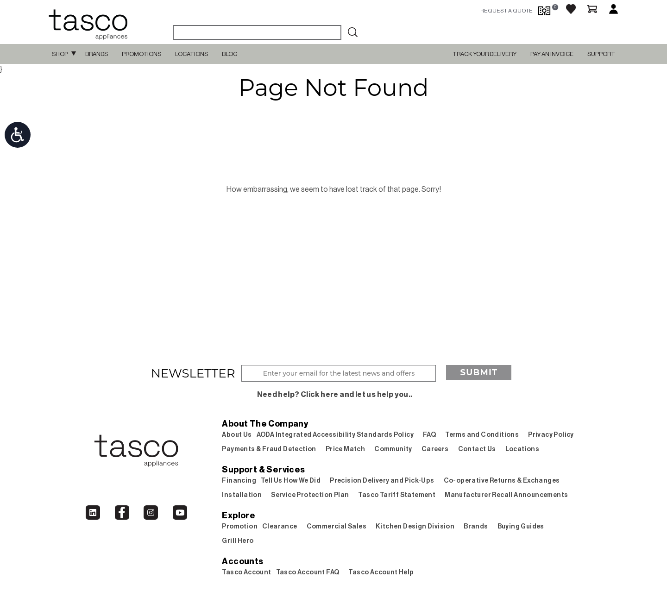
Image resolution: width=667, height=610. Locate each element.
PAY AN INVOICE (551, 54)
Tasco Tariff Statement (396, 495)
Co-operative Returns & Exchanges (502, 481)
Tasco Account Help (381, 572)
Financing (239, 481)
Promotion (240, 526)
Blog (230, 54)
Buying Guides (520, 526)
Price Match (345, 449)
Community (393, 449)
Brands (96, 54)
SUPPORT (601, 54)
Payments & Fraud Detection (269, 449)
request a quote (506, 10)
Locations (191, 54)
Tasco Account (246, 572)
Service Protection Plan (310, 495)
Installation (242, 495)
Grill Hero (237, 541)
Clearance (279, 526)
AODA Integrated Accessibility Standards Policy (335, 435)
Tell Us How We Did (291, 481)
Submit (478, 372)
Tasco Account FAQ (308, 572)
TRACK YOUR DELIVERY (484, 54)
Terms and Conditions (482, 435)
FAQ (429, 435)
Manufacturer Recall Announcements (506, 495)
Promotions (141, 54)
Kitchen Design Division (415, 526)
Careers (435, 449)
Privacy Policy (551, 435)
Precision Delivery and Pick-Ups (382, 481)
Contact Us (477, 449)
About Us (237, 435)
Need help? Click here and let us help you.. (334, 394)
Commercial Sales (336, 526)
